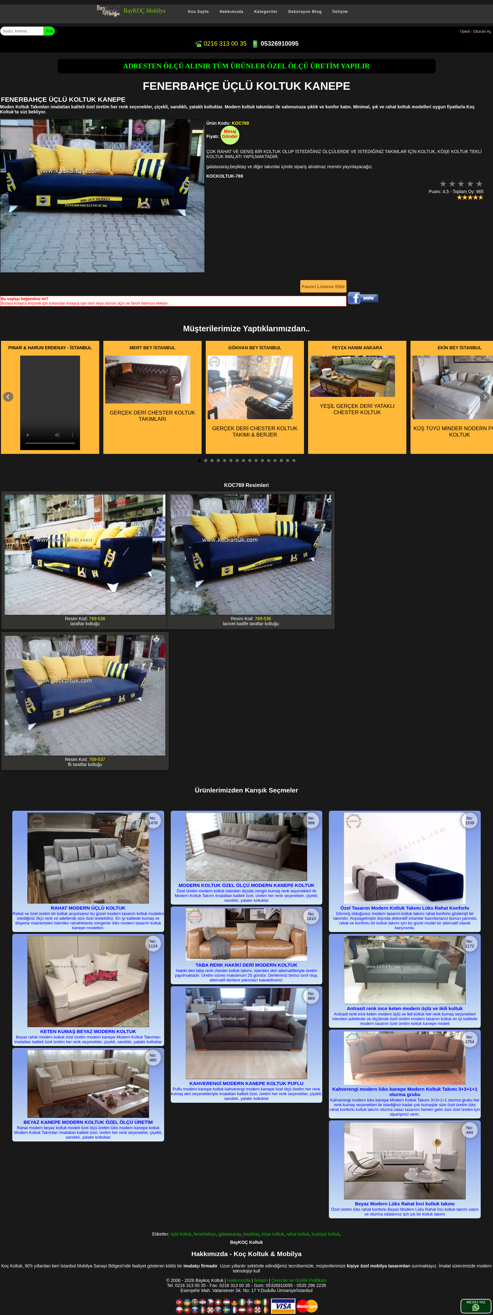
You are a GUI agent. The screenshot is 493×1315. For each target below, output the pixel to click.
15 (287, 460)
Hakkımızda (232, 11)
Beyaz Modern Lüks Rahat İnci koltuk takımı (405, 1203)
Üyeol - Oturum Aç (475, 31)
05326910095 (274, 43)
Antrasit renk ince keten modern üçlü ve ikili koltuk (405, 1008)
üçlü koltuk (180, 1234)
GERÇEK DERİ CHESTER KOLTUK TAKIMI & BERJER (253, 397)
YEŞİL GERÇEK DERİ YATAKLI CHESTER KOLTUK (352, 385)
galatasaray (229, 1234)
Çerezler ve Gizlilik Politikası (299, 1280)
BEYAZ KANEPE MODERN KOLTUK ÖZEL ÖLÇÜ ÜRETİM (88, 1122)
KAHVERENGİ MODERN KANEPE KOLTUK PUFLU (246, 1083)
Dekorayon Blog (305, 11)
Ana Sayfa (198, 11)
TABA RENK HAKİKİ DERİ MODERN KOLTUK (246, 965)
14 (281, 460)
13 (275, 460)
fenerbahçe (205, 1234)
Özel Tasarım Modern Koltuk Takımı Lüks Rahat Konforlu (405, 908)
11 (262, 460)
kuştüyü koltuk (326, 1234)
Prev (8, 397)
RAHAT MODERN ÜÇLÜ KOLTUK (88, 908)
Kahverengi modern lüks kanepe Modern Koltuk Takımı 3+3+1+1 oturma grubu (405, 1091)
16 (293, 460)
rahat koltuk (297, 1234)
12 (268, 460)
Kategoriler (266, 11)
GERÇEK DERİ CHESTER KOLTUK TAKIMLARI (150, 389)
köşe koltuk (273, 1234)
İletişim (340, 11)
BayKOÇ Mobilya (145, 11)
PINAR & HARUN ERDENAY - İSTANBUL (50, 347)
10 (256, 460)
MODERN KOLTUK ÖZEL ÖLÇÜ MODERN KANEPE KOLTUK (247, 885)
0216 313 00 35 (220, 43)
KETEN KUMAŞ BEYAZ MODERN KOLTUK (88, 1031)
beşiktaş (251, 1234)
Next (485, 397)
